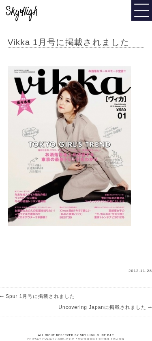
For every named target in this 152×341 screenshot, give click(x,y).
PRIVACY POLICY (41, 338)
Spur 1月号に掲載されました (37, 296)
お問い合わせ (66, 338)
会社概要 (104, 338)
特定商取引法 (86, 338)
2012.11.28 (140, 270)
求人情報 (118, 338)
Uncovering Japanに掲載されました (105, 307)
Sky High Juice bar (33, 12)
